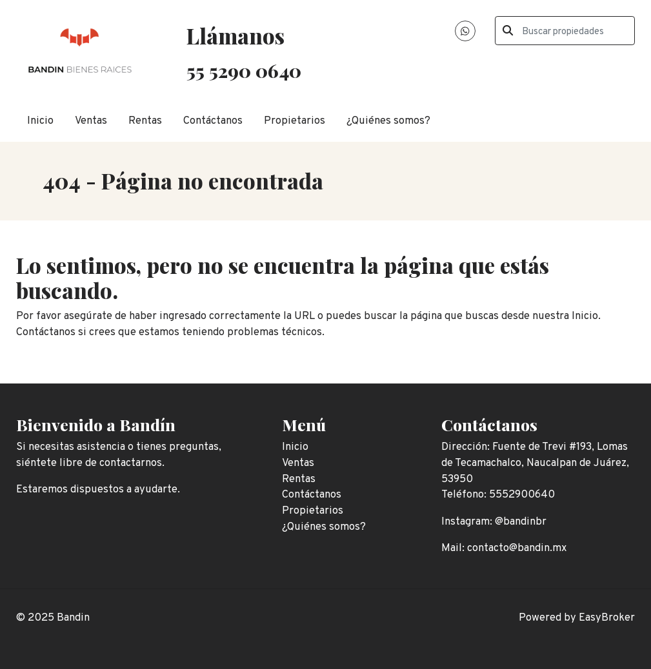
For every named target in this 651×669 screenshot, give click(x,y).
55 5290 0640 (243, 70)
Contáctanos (213, 121)
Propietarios (294, 121)
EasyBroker (607, 618)
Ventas (91, 121)
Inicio (40, 121)
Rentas (145, 121)
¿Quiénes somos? (388, 121)
